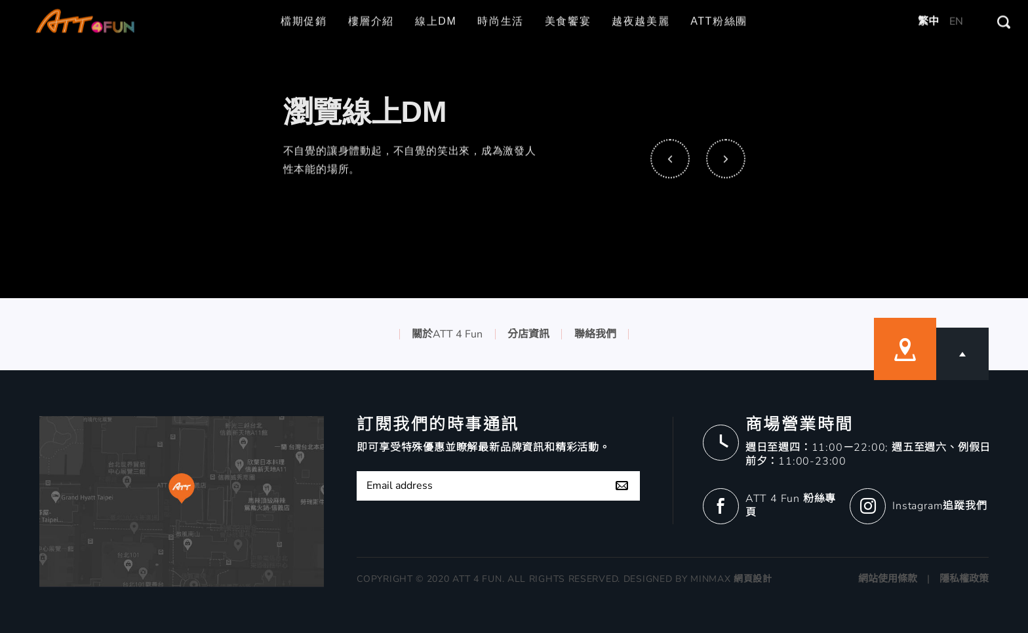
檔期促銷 (303, 11)
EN (956, 11)
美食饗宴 (568, 11)
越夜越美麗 (640, 11)
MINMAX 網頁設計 (731, 579)
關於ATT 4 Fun (447, 334)
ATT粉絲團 (718, 11)
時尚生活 (500, 11)
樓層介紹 (371, 11)
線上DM (435, 11)
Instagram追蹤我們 (939, 506)
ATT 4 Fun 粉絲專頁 (790, 505)
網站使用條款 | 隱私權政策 (923, 578)
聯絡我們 (595, 334)
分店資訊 (528, 334)
